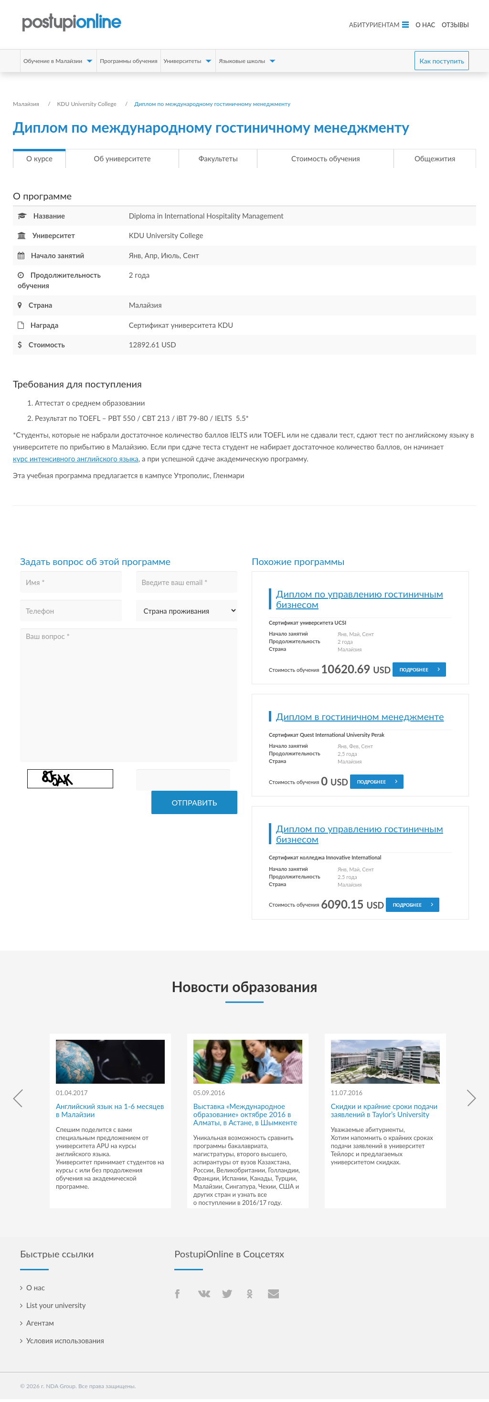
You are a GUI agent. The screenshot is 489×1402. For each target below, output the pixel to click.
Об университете (122, 160)
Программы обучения (128, 60)
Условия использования (65, 1343)
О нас (425, 25)
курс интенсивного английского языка (75, 461)
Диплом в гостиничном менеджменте (360, 719)
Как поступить (441, 61)
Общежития (435, 160)
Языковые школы (242, 60)
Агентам (40, 1325)
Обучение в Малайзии (52, 60)
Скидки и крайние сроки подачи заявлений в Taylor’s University (384, 1113)
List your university (55, 1308)
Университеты (183, 60)
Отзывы (455, 25)
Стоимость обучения (325, 160)
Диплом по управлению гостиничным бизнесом (359, 602)
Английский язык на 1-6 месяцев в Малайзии (110, 1113)
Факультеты (218, 160)
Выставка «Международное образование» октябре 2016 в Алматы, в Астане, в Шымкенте (245, 1117)
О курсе (39, 160)
